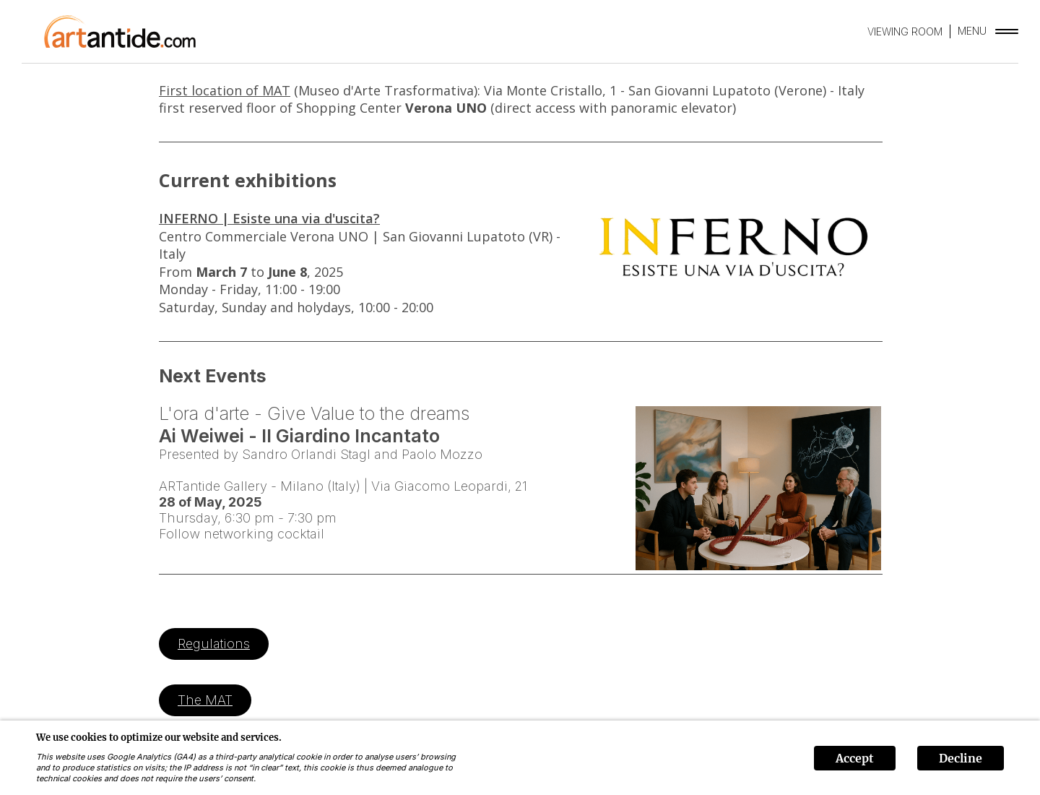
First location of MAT (224, 90)
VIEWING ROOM (904, 31)
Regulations (214, 643)
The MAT (205, 700)
